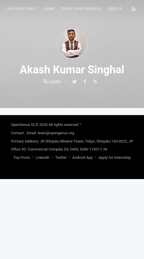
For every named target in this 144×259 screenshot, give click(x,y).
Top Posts (21, 157)
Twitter (61, 157)
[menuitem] (22, 9)
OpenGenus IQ (23, 125)
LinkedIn (43, 157)
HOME (49, 9)
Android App (82, 157)
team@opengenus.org (56, 133)
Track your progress (81, 9)
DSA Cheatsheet (22, 9)
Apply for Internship (114, 157)
